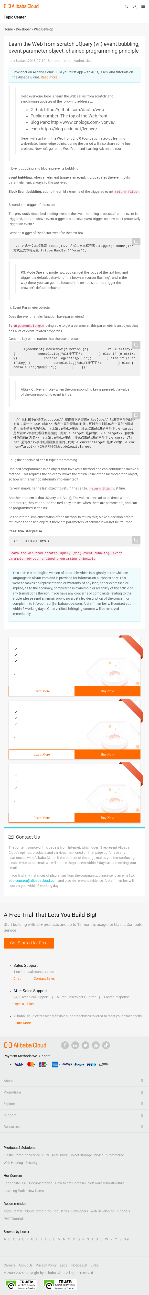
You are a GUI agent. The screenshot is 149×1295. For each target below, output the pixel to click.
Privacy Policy (46, 1265)
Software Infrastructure (106, 1183)
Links (95, 1265)
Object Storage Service (86, 1155)
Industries (61, 1211)
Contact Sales (44, 978)
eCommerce (115, 1155)
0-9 (126, 1239)
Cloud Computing (38, 1211)
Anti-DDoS (59, 1155)
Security (31, 1163)
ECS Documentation (37, 1183)
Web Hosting (13, 1163)
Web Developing (102, 1211)
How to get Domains (70, 1183)
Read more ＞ (51, 77)
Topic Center (13, 1211)
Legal (64, 1265)
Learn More (41, 691)
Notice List (79, 1265)
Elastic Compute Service (22, 1155)
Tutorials (123, 1211)
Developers (79, 1211)
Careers (9, 1265)
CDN (45, 1155)
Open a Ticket (23, 1004)
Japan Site (12, 1183)
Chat (17, 978)
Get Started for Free (28, 942)
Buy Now (107, 691)
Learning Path (14, 1191)
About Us (25, 1265)
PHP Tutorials (14, 1219)
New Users (36, 1191)
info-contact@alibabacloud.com (33, 881)
